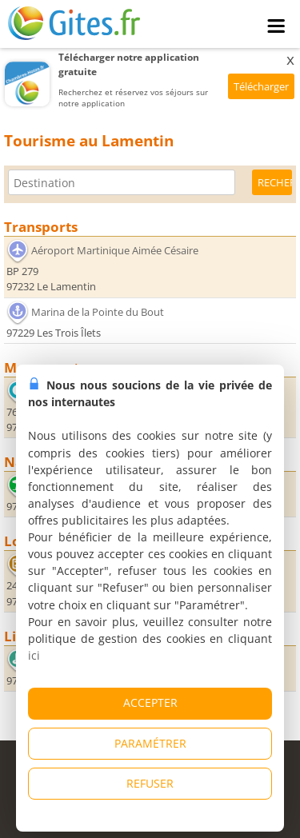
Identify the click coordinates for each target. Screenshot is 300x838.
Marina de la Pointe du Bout (97, 312)
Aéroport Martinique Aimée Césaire (114, 250)
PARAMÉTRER (150, 743)
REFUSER (150, 783)
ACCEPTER (150, 702)
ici (34, 655)
